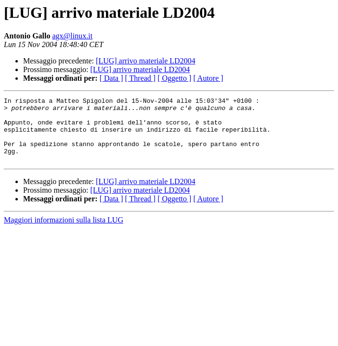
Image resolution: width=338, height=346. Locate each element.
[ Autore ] (208, 78)
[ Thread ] (140, 78)
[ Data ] (111, 78)
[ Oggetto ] (174, 78)
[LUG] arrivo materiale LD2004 (145, 61)
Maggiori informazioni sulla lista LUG (63, 233)
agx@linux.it (72, 36)
